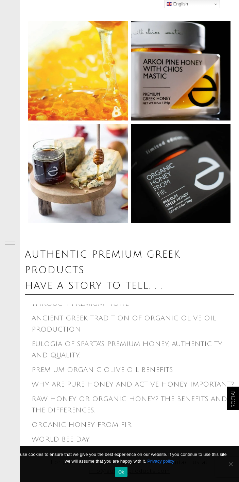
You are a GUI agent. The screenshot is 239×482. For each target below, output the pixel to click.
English (177, 4)
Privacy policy (160, 461)
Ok (121, 472)
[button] (10, 241)
